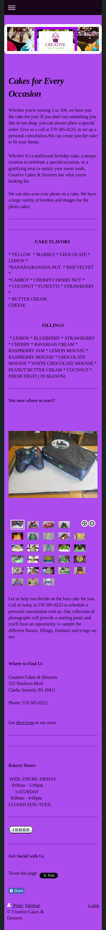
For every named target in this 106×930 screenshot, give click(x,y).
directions (25, 722)
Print (15, 905)
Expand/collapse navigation (53, 7)
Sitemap (32, 905)
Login (93, 905)
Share (16, 891)
